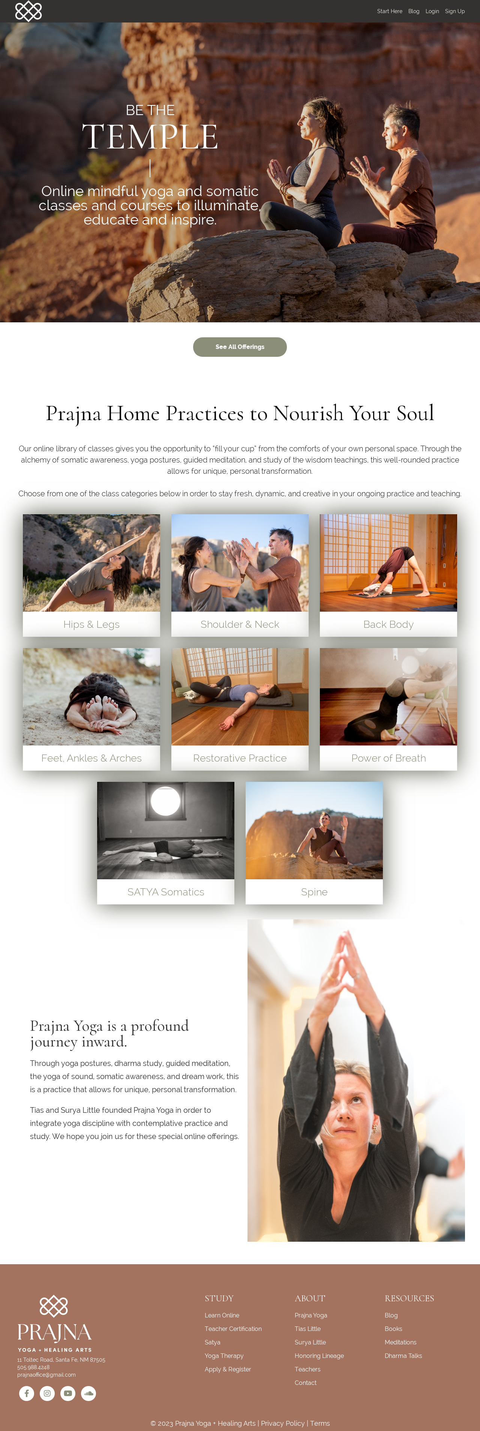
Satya (212, 1342)
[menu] (418, 11)
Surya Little (310, 1342)
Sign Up (455, 11)
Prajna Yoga (311, 1315)
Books (393, 1328)
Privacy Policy (283, 1423)
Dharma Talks (403, 1355)
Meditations (401, 1342)
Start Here (389, 11)
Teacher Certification (233, 1328)
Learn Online (222, 1315)
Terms (320, 1423)
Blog (414, 11)
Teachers (308, 1369)
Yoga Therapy (224, 1355)
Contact (305, 1382)
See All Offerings (240, 346)
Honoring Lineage (319, 1355)
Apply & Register (228, 1369)
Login (432, 11)
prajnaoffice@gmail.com (46, 1375)
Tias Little (308, 1328)
